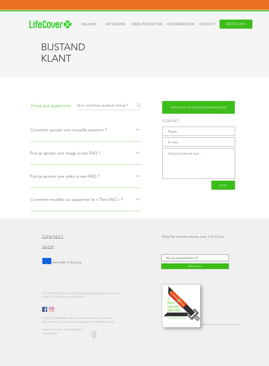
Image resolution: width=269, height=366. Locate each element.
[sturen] (223, 185)
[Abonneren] (195, 266)
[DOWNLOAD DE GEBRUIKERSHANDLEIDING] (198, 107)
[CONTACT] (207, 24)
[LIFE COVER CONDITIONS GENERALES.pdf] (94, 335)
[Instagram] (51, 309)
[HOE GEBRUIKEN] (181, 24)
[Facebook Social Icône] (44, 309)
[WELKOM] (89, 24)
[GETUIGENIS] (115, 24)
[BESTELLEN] (236, 24)
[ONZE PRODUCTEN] (146, 24)
